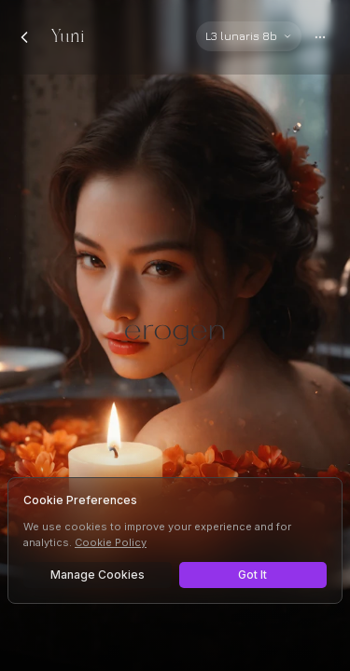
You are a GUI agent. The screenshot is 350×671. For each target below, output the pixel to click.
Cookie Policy (111, 542)
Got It (252, 575)
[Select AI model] (248, 36)
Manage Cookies (97, 575)
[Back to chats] (24, 37)
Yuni (67, 37)
